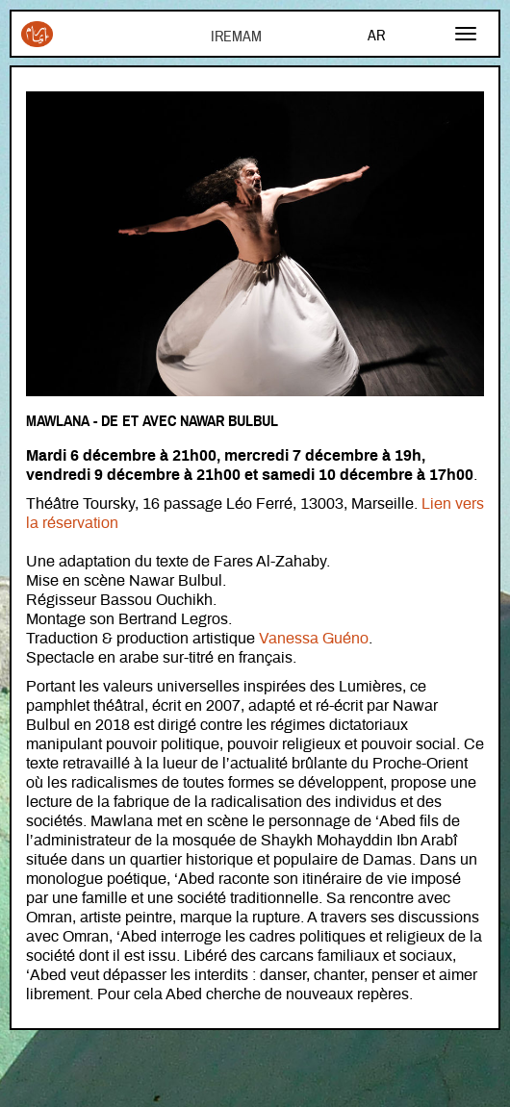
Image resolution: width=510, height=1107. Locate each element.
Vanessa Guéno (314, 638)
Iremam (37, 34)
